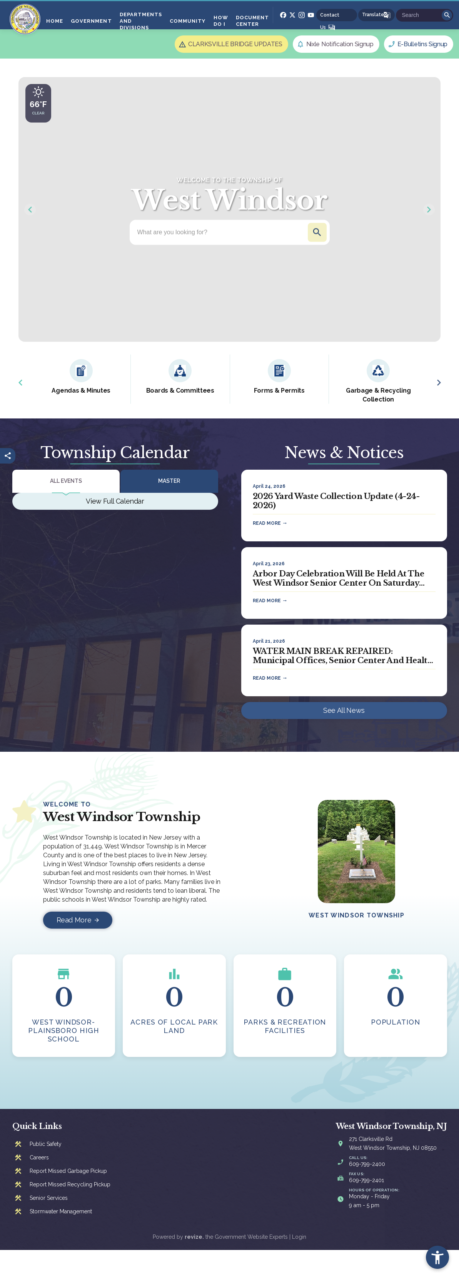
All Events (66, 481)
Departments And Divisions (141, 21)
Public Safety (46, 1144)
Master (169, 481)
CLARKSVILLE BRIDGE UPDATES (235, 44)
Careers (39, 1157)
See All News (344, 710)
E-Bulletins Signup (422, 44)
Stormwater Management (61, 1211)
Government (91, 21)
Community (187, 21)
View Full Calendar (115, 501)
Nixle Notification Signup (340, 44)
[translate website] (376, 15)
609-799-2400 (367, 1164)
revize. (194, 1237)
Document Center (252, 21)
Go (447, 15)
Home (54, 21)
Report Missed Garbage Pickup (68, 1171)
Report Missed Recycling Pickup (70, 1184)
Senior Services (49, 1198)
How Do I (221, 21)
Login (299, 1237)
